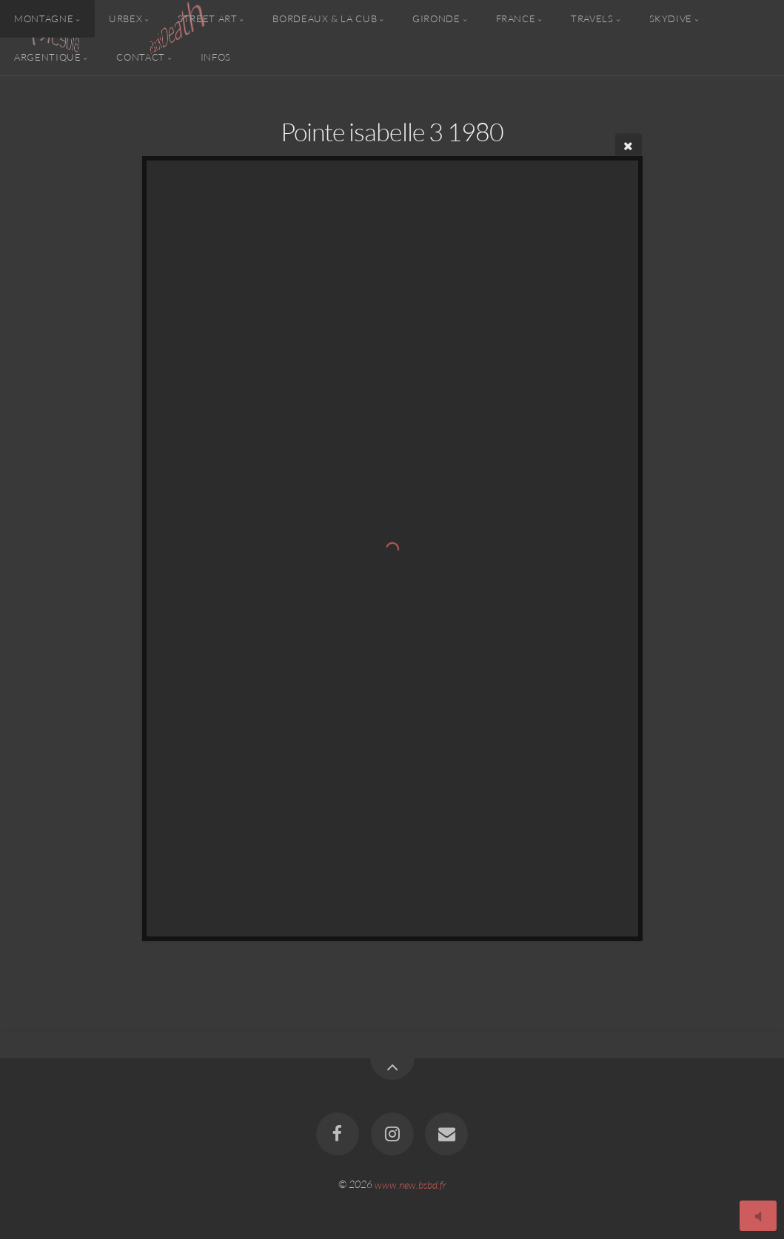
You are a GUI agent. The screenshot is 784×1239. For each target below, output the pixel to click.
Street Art (207, 18)
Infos (216, 56)
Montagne (43, 18)
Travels (592, 18)
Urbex (125, 18)
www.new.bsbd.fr (410, 1184)
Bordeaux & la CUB (324, 18)
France (516, 18)
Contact (140, 56)
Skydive (670, 18)
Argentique (47, 56)
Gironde (436, 18)
